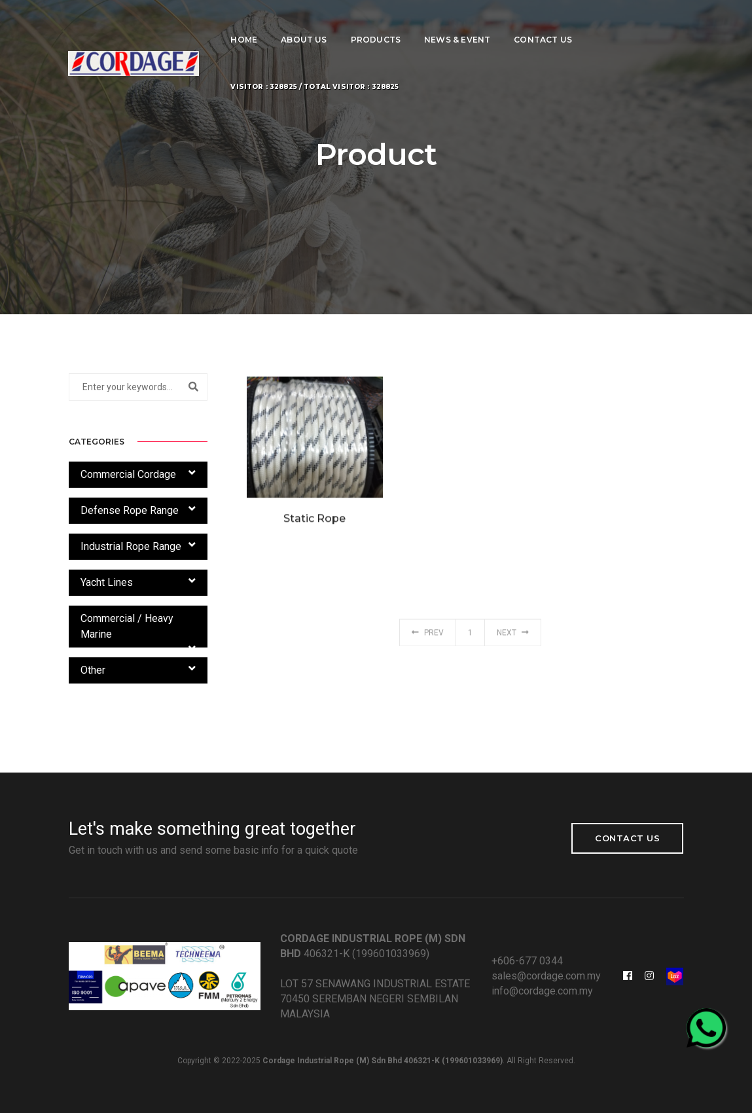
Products (376, 23)
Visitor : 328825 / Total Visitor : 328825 (315, 70)
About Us (304, 23)
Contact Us (543, 23)
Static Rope (314, 525)
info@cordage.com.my (542, 991)
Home (244, 23)
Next (513, 637)
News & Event (457, 23)
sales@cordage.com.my (546, 976)
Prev (428, 637)
